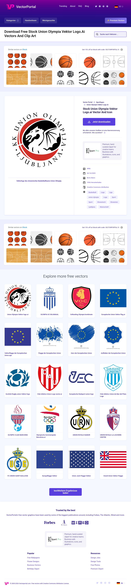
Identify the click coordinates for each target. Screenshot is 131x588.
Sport (114, 197)
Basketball (92, 192)
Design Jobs (95, 558)
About (72, 6)
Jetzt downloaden (99, 121)
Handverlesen (31, 20)
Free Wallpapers (33, 558)
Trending (63, 6)
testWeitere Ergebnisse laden (65, 491)
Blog (87, 6)
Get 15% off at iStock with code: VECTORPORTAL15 (100, 50)
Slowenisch (101, 202)
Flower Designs (33, 561)
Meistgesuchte (48, 20)
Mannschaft (104, 207)
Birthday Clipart (33, 569)
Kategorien (12, 20)
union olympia (94, 197)
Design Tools (96, 561)
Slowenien (114, 202)
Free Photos (95, 565)
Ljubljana (92, 207)
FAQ (80, 6)
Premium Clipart (97, 569)
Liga (110, 192)
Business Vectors (34, 565)
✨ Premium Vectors (116, 20)
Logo (103, 192)
